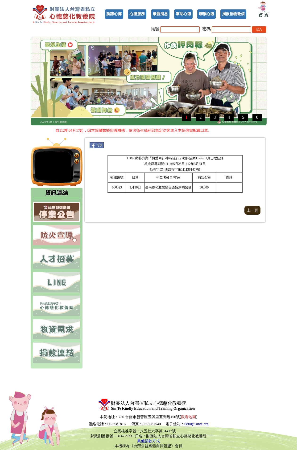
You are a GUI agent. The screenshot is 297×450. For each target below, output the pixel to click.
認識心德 (114, 14)
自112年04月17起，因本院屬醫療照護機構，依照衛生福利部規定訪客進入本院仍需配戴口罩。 (134, 130)
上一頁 (252, 210)
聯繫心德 (206, 14)
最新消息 (160, 14)
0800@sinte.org (196, 424)
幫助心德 (183, 14)
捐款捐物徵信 (233, 14)
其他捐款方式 (148, 441)
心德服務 (137, 14)
